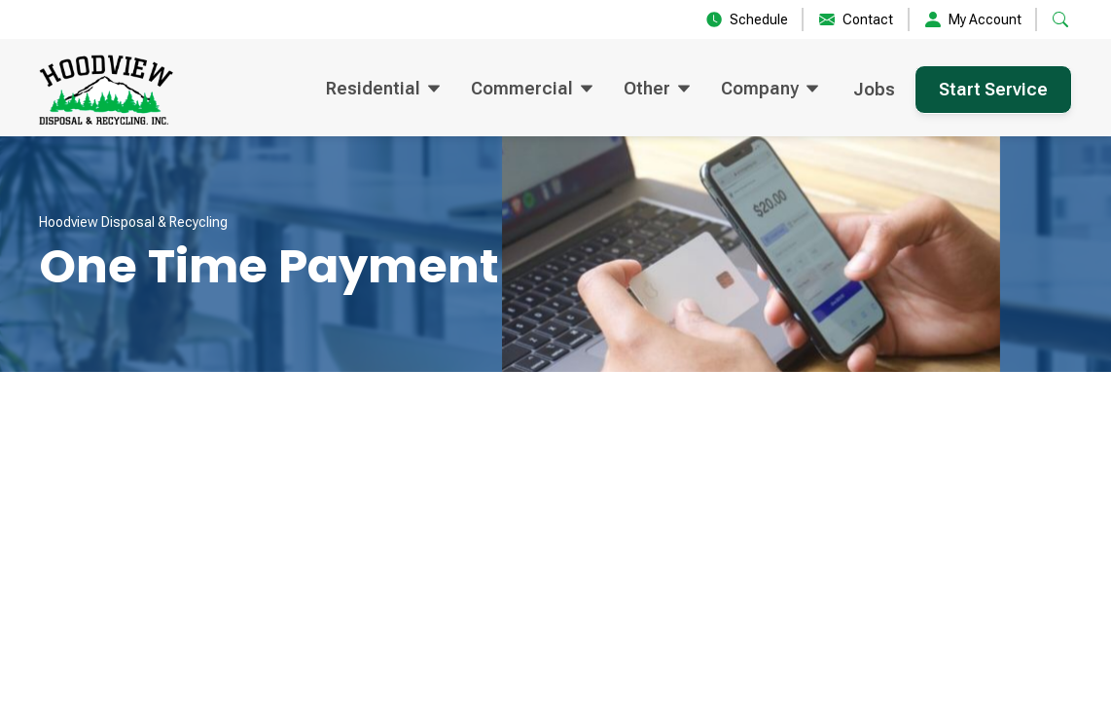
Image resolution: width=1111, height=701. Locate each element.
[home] (106, 90)
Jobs (874, 89)
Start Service (993, 89)
